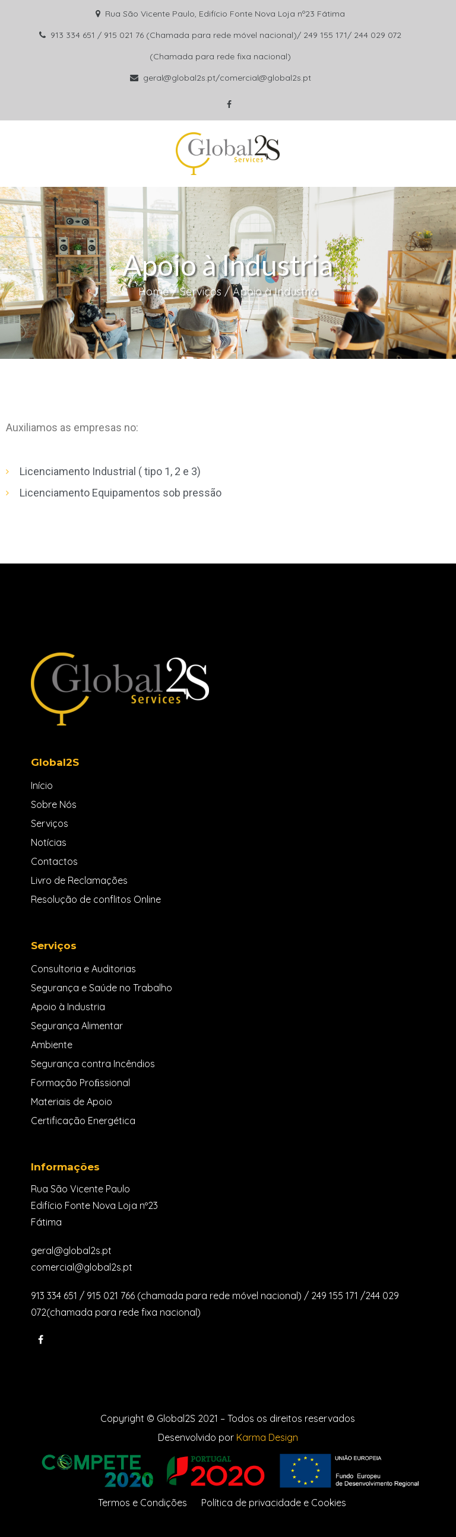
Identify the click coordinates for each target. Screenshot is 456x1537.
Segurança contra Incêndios (93, 1064)
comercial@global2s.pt (81, 1267)
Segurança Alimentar (77, 1026)
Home (153, 291)
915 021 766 (111, 1295)
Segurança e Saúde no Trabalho (101, 988)
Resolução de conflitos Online (96, 899)
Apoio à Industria (68, 1007)
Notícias (48, 842)
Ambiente (51, 1045)
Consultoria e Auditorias (83, 969)
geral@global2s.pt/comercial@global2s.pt (227, 77)
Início (42, 785)
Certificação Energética (83, 1121)
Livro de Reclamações (79, 880)
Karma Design (267, 1437)
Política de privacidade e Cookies (273, 1503)
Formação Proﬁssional (80, 1083)
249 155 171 (334, 1295)
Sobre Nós (54, 804)
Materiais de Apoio (71, 1102)
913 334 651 (54, 1295)
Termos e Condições (142, 1503)
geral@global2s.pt (71, 1250)
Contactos (54, 861)
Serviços (200, 291)
